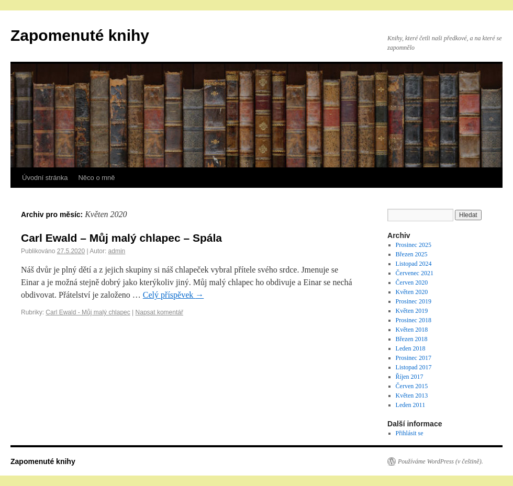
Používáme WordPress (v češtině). (440, 461)
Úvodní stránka (45, 178)
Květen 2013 (412, 395)
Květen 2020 (412, 292)
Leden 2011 (411, 405)
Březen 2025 (412, 254)
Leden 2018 (411, 348)
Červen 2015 (412, 386)
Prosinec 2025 (413, 244)
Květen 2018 (412, 329)
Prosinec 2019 (413, 301)
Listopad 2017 (414, 367)
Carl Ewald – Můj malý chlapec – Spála (121, 238)
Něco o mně (96, 178)
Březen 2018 (412, 339)
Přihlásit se (409, 433)
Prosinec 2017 (413, 357)
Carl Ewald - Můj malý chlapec (88, 312)
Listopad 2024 (414, 263)
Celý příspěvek (173, 294)
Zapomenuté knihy (79, 35)
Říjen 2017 (409, 376)
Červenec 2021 (414, 273)
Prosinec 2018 (413, 320)
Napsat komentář (159, 312)
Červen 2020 (412, 282)
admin (117, 251)
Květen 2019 (412, 310)
